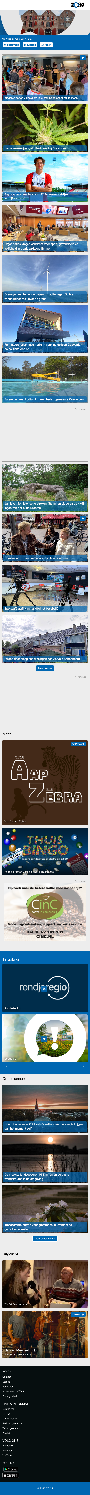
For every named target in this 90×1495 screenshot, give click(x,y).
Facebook (7, 1445)
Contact (6, 1376)
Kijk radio (30, 45)
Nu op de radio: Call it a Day (17, 39)
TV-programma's (11, 1428)
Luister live (8, 1408)
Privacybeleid (9, 1396)
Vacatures (7, 1386)
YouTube (7, 1455)
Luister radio (11, 45)
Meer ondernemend (45, 1238)
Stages (6, 1381)
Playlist (6, 1433)
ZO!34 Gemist (10, 1418)
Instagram (7, 1450)
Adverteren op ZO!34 (13, 1391)
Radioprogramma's (12, 1423)
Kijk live (6, 1413)
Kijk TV (46, 45)
